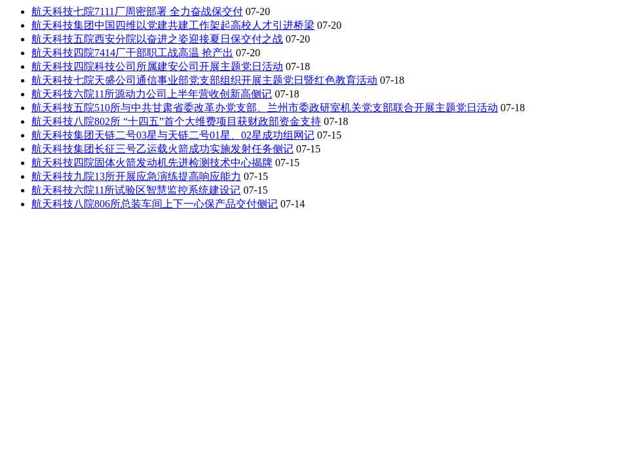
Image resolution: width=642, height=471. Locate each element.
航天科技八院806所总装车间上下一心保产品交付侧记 (154, 203)
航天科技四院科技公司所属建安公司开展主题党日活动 (157, 66)
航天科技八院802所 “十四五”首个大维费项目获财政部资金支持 (176, 121)
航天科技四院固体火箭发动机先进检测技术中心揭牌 (152, 162)
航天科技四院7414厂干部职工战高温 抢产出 (132, 52)
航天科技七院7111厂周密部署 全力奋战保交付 (137, 11)
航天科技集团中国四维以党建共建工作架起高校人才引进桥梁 (172, 25)
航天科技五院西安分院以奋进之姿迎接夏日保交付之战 (157, 38)
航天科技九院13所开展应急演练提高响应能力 (136, 176)
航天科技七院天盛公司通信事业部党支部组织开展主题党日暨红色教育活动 (204, 80)
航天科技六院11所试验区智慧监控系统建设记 (135, 190)
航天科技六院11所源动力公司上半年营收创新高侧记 (151, 93)
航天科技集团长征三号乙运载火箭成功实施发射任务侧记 (162, 148)
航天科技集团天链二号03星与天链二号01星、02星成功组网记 (172, 135)
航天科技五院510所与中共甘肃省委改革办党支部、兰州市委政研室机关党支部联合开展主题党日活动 (264, 107)
